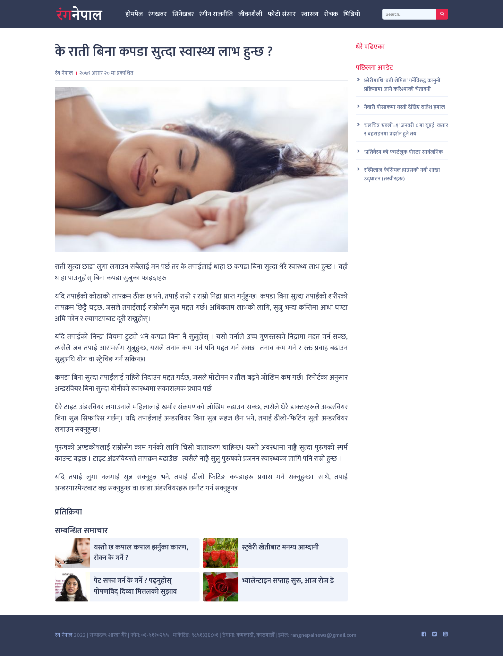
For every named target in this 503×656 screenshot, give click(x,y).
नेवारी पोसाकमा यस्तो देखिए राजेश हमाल (404, 107)
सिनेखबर (183, 14)
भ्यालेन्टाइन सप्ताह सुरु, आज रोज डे (288, 580)
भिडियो (351, 14)
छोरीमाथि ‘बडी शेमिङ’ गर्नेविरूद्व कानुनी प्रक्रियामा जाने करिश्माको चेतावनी (402, 85)
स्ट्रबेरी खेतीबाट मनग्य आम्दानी (280, 547)
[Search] (409, 14)
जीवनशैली (250, 14)
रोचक (331, 14)
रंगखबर (157, 14)
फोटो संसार (282, 14)
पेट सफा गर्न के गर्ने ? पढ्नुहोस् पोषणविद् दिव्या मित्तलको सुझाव (135, 586)
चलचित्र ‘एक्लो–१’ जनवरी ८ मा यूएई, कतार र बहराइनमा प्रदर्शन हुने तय (406, 130)
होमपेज (134, 14)
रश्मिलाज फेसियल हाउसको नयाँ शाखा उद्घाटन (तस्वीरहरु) (402, 174)
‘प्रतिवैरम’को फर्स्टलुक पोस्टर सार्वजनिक (403, 152)
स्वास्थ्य (310, 14)
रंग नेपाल (63, 635)
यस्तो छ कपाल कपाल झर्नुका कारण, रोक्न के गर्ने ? (141, 553)
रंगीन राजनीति (216, 14)
